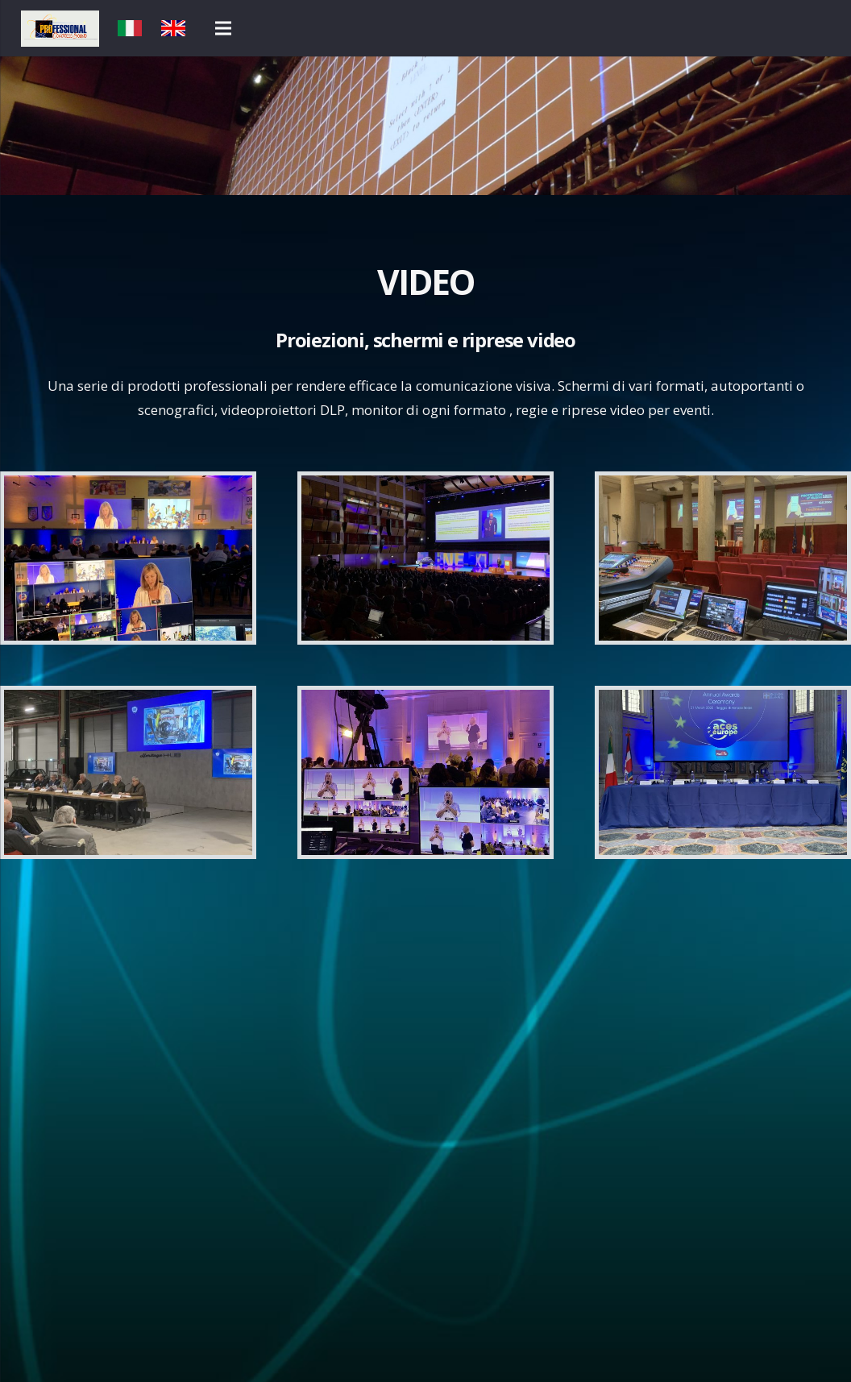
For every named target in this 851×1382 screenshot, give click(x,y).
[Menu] (223, 28)
